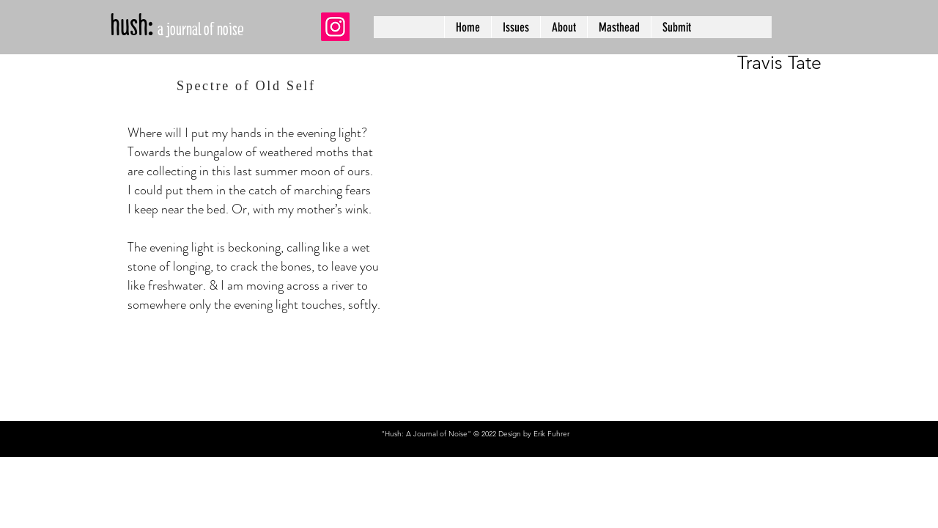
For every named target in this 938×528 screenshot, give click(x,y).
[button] (515, 27)
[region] (669, 154)
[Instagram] (335, 26)
